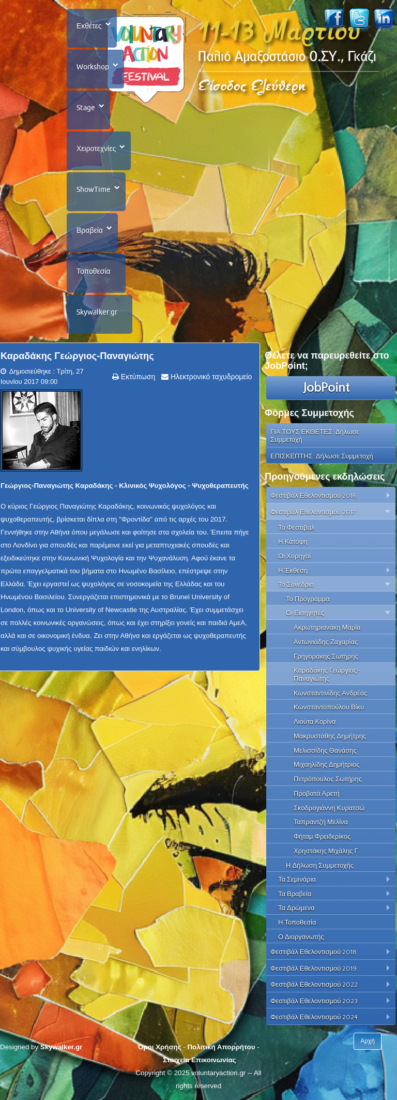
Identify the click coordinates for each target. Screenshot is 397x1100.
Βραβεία (90, 230)
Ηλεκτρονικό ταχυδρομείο (210, 377)
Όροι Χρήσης (159, 1047)
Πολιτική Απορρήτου (221, 1047)
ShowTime (94, 189)
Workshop (93, 67)
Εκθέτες (89, 26)
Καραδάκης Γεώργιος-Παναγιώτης (77, 356)
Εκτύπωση (137, 377)
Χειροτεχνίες (96, 148)
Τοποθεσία (94, 271)
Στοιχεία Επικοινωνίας (199, 1060)
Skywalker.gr (97, 312)
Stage (86, 107)
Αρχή (367, 1041)
